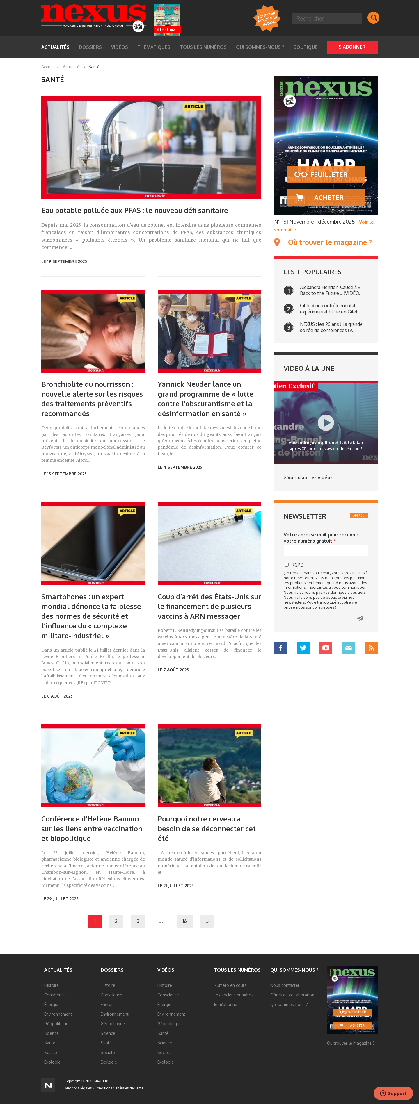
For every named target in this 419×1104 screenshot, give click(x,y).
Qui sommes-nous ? (260, 47)
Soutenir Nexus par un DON (267, 18)
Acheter (329, 197)
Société (51, 1052)
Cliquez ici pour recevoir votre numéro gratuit (359, 618)
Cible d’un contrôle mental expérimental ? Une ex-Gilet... (330, 309)
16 (184, 921)
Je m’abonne (225, 1004)
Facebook (280, 648)
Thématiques (153, 47)
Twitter (303, 648)
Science (51, 1033)
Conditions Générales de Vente (119, 1088)
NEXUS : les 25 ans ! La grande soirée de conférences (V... (331, 327)
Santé (49, 1042)
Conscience (55, 994)
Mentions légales (78, 1088)
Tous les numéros (203, 47)
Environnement (58, 1014)
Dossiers (90, 47)
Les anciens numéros (233, 994)
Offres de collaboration (292, 994)
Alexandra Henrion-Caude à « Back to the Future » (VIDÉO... (331, 290)
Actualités (55, 47)
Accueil (48, 66)
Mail (348, 648)
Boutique (305, 47)
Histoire (51, 985)
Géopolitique (56, 1023)
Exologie (52, 1062)
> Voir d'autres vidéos (308, 477)
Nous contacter (284, 985)
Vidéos (119, 47)
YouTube (325, 648)
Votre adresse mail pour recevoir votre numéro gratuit (321, 538)
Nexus (93, 18)
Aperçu (359, 515)
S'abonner (352, 47)
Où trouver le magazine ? (330, 242)
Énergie (51, 1004)
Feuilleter (328, 174)
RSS (371, 648)
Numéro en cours (230, 985)
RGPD (298, 565)
